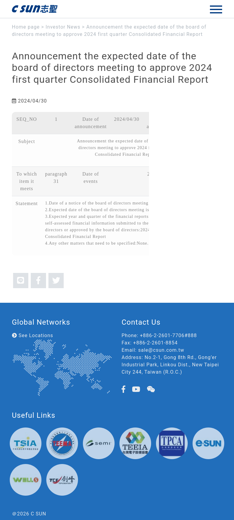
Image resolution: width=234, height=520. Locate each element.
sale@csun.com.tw (161, 350)
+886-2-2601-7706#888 (168, 335)
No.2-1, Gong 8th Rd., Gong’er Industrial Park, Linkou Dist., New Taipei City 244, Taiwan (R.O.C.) (170, 364)
